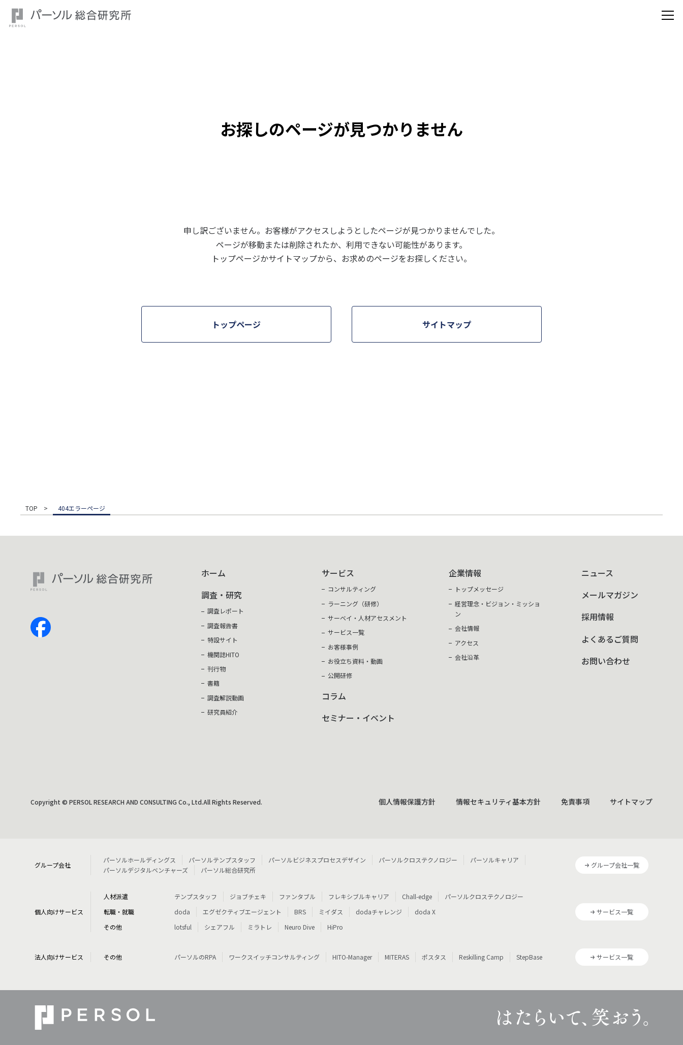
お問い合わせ (605, 661)
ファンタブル (297, 896)
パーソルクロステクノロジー (418, 859)
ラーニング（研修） (355, 603)
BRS (300, 911)
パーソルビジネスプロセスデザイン (317, 859)
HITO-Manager (352, 956)
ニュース (597, 573)
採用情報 (597, 616)
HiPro (335, 927)
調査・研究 (221, 595)
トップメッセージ (479, 589)
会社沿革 (467, 657)
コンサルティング (352, 589)
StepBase (529, 956)
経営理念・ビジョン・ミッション (497, 608)
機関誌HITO (223, 654)
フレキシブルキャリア (358, 896)
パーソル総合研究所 (228, 870)
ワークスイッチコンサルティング (274, 956)
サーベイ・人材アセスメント (367, 617)
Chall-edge (417, 896)
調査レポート (225, 610)
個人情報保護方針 (407, 801)
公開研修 (340, 675)
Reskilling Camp (481, 956)
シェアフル (219, 927)
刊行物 (216, 668)
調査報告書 (222, 625)
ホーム (213, 573)
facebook (40, 627)
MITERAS (397, 956)
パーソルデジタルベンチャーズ (145, 870)
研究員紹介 (222, 712)
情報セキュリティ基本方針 (498, 801)
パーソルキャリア (494, 859)
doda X (425, 911)
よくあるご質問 (609, 639)
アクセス (467, 642)
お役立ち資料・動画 (355, 661)
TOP (31, 508)
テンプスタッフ (195, 896)
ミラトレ (259, 927)
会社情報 (467, 628)
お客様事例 (343, 646)
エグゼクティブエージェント (242, 911)
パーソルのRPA (195, 956)
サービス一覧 (346, 632)
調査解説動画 (225, 697)
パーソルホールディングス (139, 859)
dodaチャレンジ (379, 911)
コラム (334, 696)
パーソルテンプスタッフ (222, 859)
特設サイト (222, 639)
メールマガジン (609, 595)
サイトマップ (631, 801)
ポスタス (434, 956)
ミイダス (331, 911)
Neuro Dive (300, 927)
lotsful (183, 927)
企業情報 (465, 573)
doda (182, 911)
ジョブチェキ (248, 896)
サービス (338, 573)
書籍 (213, 683)
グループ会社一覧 (615, 864)
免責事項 (575, 801)
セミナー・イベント (358, 718)
